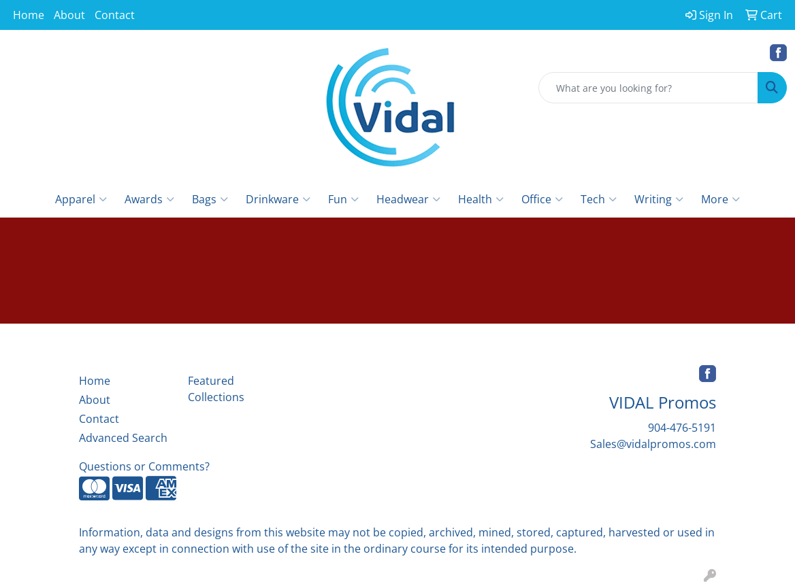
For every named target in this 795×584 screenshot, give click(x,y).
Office (542, 199)
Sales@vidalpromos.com (653, 443)
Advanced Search (123, 437)
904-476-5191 (682, 427)
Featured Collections (216, 389)
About (69, 14)
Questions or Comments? (144, 466)
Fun (343, 199)
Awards (149, 199)
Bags (210, 199)
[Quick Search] (648, 87)
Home (28, 14)
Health (481, 199)
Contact (115, 14)
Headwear (408, 199)
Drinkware (278, 199)
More (720, 199)
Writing (658, 199)
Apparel (81, 199)
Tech (599, 199)
